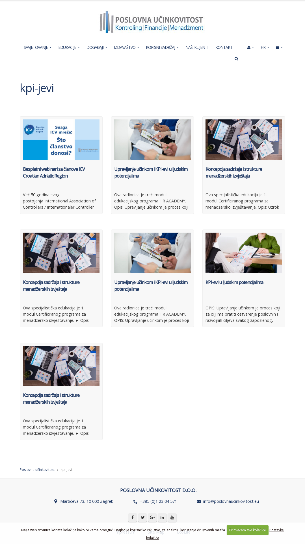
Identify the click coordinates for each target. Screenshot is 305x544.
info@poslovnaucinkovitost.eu (231, 501)
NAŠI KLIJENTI (196, 47)
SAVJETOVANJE (36, 47)
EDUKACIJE (67, 47)
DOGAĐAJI (94, 47)
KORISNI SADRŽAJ (160, 47)
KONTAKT (223, 47)
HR (263, 47)
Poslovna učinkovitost (37, 469)
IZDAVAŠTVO (124, 47)
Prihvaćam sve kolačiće (247, 530)
